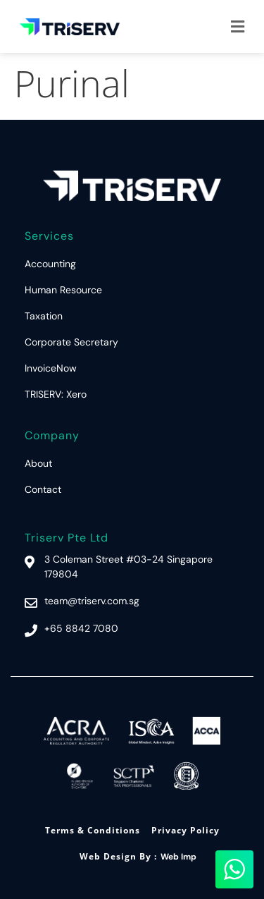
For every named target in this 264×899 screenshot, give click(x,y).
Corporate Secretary (71, 342)
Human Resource (63, 289)
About (38, 463)
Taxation (44, 316)
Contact (43, 489)
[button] (237, 26)
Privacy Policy (185, 830)
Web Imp (178, 856)
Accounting (50, 263)
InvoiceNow (51, 368)
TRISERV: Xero (56, 394)
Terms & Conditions (92, 830)
